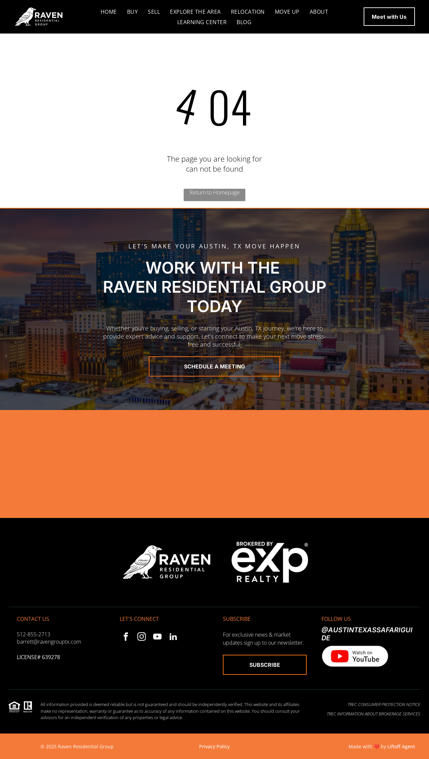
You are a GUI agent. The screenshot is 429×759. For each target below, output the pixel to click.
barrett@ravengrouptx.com (49, 641)
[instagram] (141, 638)
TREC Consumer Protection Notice (384, 704)
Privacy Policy (214, 746)
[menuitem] (109, 11)
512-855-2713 (33, 634)
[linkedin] (173, 638)
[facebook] (126, 638)
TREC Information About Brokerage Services (373, 714)
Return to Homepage (215, 192)
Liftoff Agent (401, 746)
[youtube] (157, 638)
